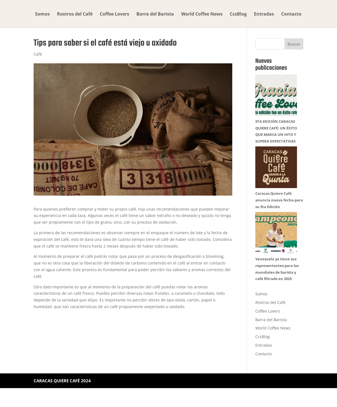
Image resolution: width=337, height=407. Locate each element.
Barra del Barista (155, 14)
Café (38, 54)
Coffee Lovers (114, 14)
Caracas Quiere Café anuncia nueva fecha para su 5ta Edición (279, 212)
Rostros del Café (75, 14)
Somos (42, 14)
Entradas (264, 14)
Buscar (294, 44)
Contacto (291, 14)
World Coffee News (202, 14)
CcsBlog (238, 14)
